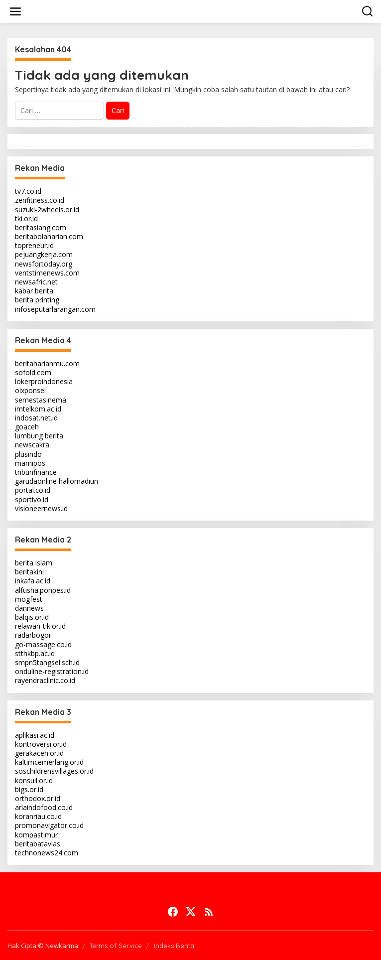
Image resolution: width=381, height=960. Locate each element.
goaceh (27, 426)
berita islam (33, 562)
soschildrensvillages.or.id (54, 771)
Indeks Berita (174, 946)
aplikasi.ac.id (34, 735)
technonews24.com (46, 852)
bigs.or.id (29, 789)
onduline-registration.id (52, 671)
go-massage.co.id (43, 644)
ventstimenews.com (47, 272)
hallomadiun (78, 481)
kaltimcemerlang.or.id (49, 762)
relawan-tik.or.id (40, 626)
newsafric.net (36, 281)
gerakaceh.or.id (39, 753)
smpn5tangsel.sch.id (47, 662)
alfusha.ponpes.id (43, 590)
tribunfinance (36, 472)
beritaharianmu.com (47, 363)
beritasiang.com (40, 227)
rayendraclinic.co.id (45, 680)
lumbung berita (39, 435)
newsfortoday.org (43, 264)
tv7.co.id (28, 191)
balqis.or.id (32, 617)
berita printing (37, 299)
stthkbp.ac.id (35, 653)
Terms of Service (116, 946)
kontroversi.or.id (41, 744)
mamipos (30, 463)
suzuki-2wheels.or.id (47, 209)
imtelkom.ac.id (38, 408)
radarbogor (33, 635)
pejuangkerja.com (44, 254)
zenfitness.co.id (39, 200)
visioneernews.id (41, 508)
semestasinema (40, 400)
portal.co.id (32, 490)
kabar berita (34, 290)
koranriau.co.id (38, 816)
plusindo (28, 454)
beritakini (29, 571)
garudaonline (36, 481)
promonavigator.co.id (49, 825)
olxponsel (30, 390)
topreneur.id (34, 245)
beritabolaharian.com (49, 236)
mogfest (28, 599)
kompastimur (36, 834)
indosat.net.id (36, 417)
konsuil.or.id (34, 780)
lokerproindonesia (44, 381)
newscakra (32, 444)
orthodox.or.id (37, 798)
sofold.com (33, 372)
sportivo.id (31, 499)
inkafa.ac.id (32, 580)
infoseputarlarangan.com (55, 309)
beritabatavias (37, 843)
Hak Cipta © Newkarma (42, 945)
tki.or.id (26, 218)
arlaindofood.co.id (44, 807)
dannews (29, 608)
